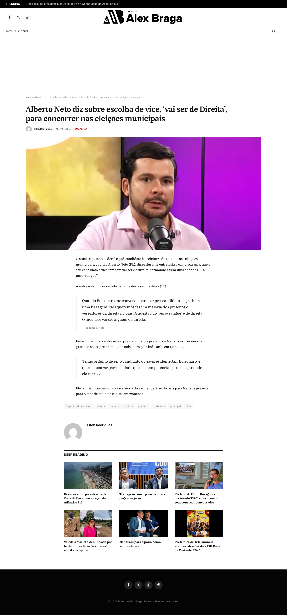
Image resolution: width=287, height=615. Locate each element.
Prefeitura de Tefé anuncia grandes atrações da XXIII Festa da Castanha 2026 (197, 546)
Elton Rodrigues (43, 129)
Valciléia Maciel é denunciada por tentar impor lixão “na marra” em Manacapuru (88, 546)
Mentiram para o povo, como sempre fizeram (140, 544)
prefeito (143, 406)
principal (175, 406)
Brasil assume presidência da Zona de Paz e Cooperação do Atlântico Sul (72, 3)
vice (188, 406)
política (128, 406)
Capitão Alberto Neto (79, 406)
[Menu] (279, 31)
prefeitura (159, 406)
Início (28, 97)
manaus (115, 406)
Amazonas (81, 129)
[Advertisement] (143, 65)
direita (101, 406)
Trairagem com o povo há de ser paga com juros (142, 496)
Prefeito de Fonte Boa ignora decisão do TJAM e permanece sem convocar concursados (196, 498)
